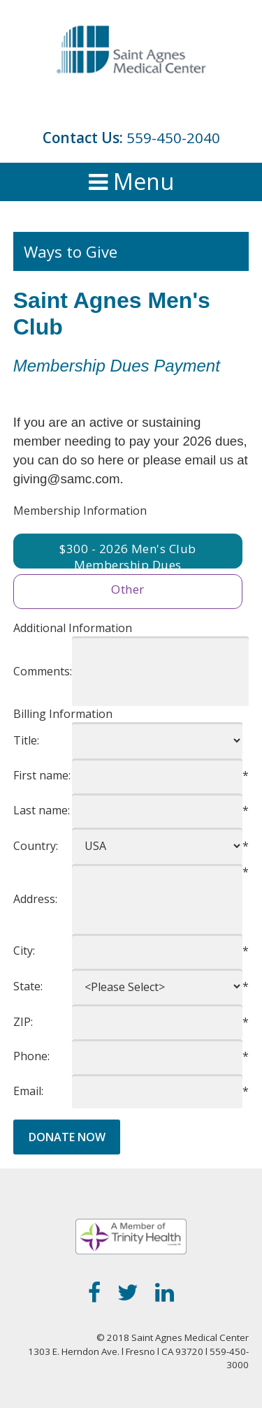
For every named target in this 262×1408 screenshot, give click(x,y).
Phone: (31, 1056)
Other (127, 589)
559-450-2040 (173, 137)
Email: (28, 1091)
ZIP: (23, 1021)
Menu (131, 181)
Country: (35, 845)
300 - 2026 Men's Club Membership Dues (131, 555)
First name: (42, 775)
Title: (26, 740)
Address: (35, 899)
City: (24, 950)
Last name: (41, 810)
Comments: (42, 671)
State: (28, 986)
